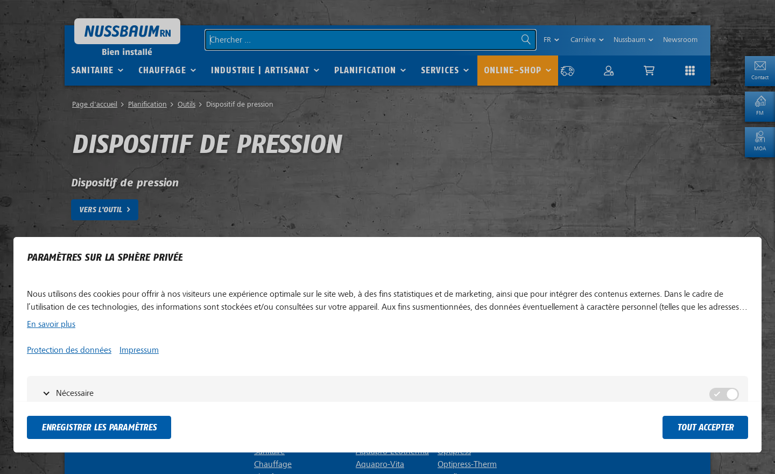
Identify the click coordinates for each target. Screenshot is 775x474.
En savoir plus (51, 324)
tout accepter (705, 427)
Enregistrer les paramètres (99, 427)
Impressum (139, 350)
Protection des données (69, 350)
